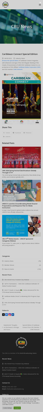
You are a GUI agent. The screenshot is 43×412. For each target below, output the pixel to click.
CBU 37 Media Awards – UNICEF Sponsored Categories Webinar (17, 239)
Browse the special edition (10, 60)
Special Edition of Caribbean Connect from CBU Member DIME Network (31, 327)
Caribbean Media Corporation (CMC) (29, 67)
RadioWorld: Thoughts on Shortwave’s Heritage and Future (10, 327)
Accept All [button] (17, 408)
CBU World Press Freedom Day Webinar (16, 280)
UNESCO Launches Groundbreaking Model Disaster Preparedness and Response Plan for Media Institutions (20, 206)
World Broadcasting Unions (28, 353)
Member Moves (9, 265)
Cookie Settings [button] (7, 408)
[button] (40, 4)
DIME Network (17, 69)
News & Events (9, 269)
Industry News (20, 58)
